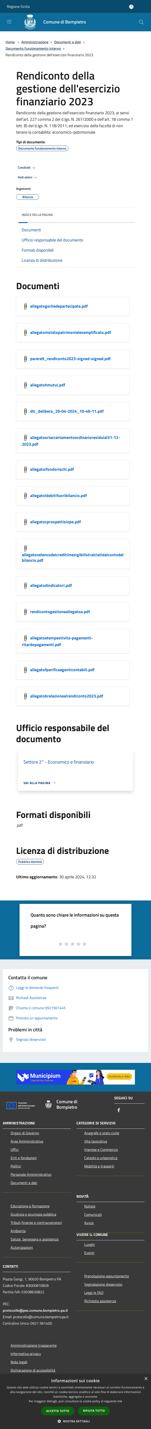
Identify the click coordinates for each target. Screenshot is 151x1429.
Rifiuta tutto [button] (94, 1411)
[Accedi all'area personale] (131, 6)
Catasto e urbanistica (100, 1158)
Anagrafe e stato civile (101, 1133)
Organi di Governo (25, 1133)
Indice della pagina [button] (37, 214)
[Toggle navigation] (9, 21)
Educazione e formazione (30, 1206)
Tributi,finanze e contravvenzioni (36, 1222)
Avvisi (89, 1223)
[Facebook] (118, 1110)
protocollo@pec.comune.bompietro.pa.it (35, 1310)
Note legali (19, 1362)
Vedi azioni (28, 177)
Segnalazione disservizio (103, 1284)
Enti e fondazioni (24, 1158)
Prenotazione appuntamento (106, 1276)
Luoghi (89, 1244)
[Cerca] (141, 22)
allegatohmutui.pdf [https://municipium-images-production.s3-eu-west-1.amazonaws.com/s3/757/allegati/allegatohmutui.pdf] (47, 385)
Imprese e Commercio (101, 1149)
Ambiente (18, 1231)
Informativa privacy (26, 1353)
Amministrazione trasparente (34, 1345)
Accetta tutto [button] (57, 1411)
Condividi (27, 168)
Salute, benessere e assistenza (34, 1239)
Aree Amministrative (27, 1141)
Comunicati (93, 1214)
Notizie (89, 1206)
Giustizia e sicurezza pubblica (33, 1214)
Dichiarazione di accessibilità (33, 1370)
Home (10, 42)
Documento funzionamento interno (33, 48)
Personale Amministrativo (31, 1174)
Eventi (89, 1253)
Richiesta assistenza (100, 1301)
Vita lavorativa (95, 1141)
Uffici (15, 1149)
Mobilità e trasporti (99, 1166)
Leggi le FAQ (94, 1292)
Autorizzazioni (22, 1247)
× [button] (146, 1379)
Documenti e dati (67, 42)
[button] (75, 1421)
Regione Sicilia (18, 6)
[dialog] (75, 1401)
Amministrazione (34, 42)
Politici (16, 1166)
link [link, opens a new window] (119, 1401)
